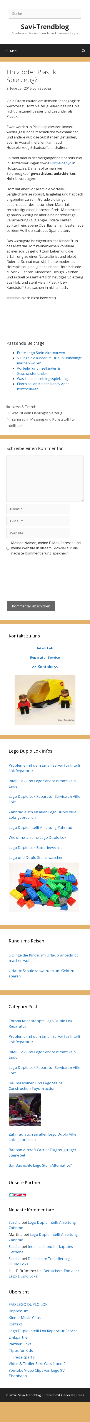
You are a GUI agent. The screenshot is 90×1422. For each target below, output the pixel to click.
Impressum (18, 1310)
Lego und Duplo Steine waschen (36, 857)
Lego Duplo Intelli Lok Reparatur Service (43, 1330)
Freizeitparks (23, 1357)
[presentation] (40, 571)
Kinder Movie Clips (25, 1317)
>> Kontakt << (45, 666)
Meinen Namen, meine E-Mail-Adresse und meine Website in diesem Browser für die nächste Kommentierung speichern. (46, 548)
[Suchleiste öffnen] (83, 50)
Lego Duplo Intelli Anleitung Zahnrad (40, 827)
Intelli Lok (45, 648)
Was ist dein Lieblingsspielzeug (37, 413)
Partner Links (20, 1343)
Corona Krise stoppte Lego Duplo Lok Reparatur (40, 1023)
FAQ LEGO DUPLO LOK (28, 1304)
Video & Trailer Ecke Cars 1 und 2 (37, 1363)
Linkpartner (19, 1337)
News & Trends (24, 406)
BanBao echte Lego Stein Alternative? (40, 1165)
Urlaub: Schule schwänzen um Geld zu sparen (41, 973)
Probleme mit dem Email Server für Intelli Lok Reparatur (44, 768)
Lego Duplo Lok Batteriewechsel (36, 847)
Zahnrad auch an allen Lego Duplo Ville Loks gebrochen (42, 814)
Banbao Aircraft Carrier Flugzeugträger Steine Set (42, 1152)
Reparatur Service (45, 657)
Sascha (15, 1222)
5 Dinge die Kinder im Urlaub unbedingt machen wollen (43, 958)
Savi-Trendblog (45, 26)
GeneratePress (72, 1395)
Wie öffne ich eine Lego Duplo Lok (37, 837)
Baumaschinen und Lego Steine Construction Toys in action (36, 1085)
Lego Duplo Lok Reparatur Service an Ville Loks (44, 799)
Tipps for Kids (21, 1350)
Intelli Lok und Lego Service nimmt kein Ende (42, 783)
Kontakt (15, 1324)
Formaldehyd (60, 163)
